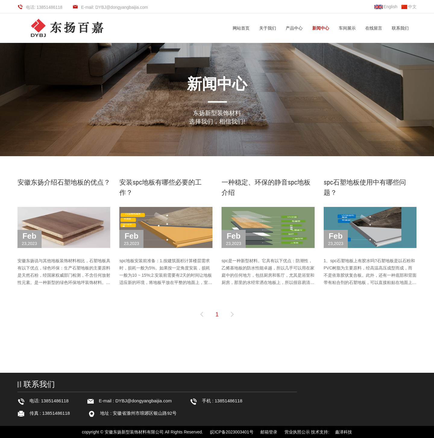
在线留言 (373, 28)
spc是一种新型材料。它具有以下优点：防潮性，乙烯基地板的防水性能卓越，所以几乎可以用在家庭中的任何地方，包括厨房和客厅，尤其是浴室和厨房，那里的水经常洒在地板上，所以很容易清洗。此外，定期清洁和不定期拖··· (268, 275)
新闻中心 (320, 28)
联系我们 (400, 28)
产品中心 (294, 28)
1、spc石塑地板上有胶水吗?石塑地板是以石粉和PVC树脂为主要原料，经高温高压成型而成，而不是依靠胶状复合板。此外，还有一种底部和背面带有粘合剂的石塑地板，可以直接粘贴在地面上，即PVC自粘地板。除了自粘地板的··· (370, 275)
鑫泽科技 (343, 432)
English (386, 6)
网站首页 (241, 28)
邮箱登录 (268, 432)
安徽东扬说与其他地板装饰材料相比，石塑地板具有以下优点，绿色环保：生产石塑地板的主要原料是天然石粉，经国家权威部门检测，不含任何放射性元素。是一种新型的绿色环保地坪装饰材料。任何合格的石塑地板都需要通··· (63, 275)
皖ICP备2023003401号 (231, 432)
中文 (409, 6)
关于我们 (267, 28)
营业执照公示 (297, 432)
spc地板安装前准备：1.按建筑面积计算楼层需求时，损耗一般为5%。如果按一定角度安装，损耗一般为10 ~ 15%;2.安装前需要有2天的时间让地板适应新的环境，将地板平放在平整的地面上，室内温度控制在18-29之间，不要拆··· (165, 275)
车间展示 (347, 28)
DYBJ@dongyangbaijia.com (143, 400)
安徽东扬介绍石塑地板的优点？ (63, 182)
